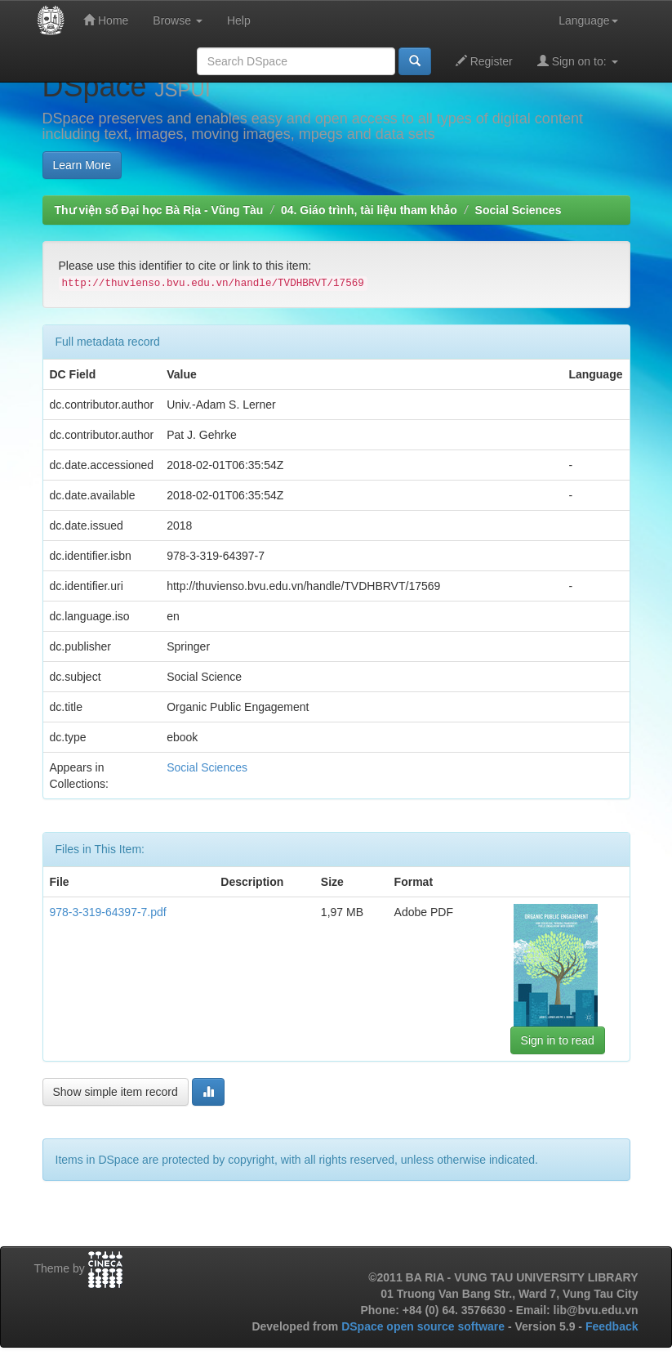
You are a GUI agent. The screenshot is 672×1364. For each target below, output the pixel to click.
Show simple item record (115, 1091)
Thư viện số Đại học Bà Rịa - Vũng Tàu (159, 210)
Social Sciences (518, 210)
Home (105, 20)
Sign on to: (577, 61)
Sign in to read (557, 1040)
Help (239, 20)
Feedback (612, 1326)
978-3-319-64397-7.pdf (108, 912)
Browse (177, 20)
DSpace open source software (424, 1326)
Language (588, 20)
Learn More (82, 165)
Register (484, 61)
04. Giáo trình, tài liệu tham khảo (369, 210)
